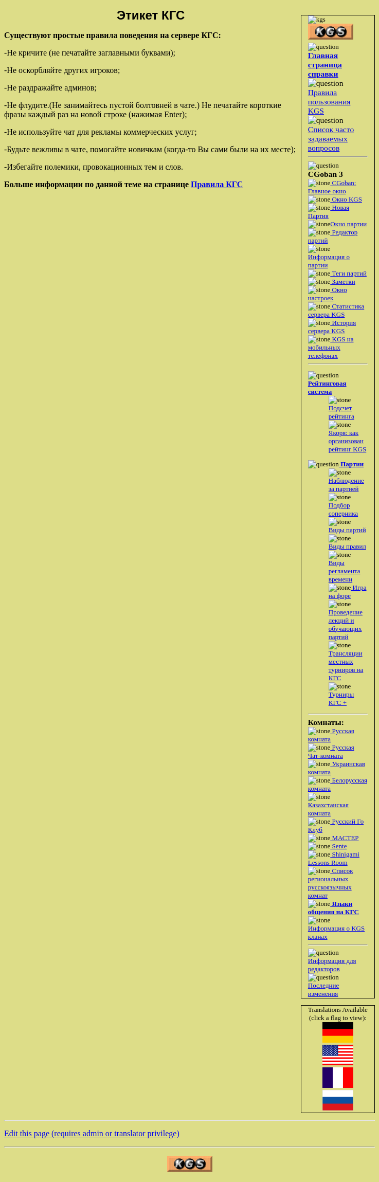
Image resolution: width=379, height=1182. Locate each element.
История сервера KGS (332, 327)
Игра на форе (348, 591)
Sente (338, 846)
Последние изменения (323, 989)
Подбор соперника (343, 509)
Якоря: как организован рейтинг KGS (347, 441)
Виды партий (347, 530)
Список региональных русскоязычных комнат (330, 883)
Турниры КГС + (341, 698)
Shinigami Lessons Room (333, 858)
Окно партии (348, 224)
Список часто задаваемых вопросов (331, 138)
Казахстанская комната (328, 809)
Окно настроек (327, 294)
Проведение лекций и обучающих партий (346, 624)
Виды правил (347, 546)
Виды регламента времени (344, 571)
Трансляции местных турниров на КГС (346, 665)
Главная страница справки (325, 64)
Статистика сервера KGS (336, 310)
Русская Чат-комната (331, 751)
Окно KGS (346, 199)
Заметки (342, 281)
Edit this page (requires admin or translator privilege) (91, 1133)
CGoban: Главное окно (332, 187)
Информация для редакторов (332, 965)
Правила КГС (217, 184)
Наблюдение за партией (346, 485)
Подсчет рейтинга (341, 412)
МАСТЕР (344, 838)
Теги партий (348, 273)
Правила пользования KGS (329, 101)
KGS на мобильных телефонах (331, 347)
